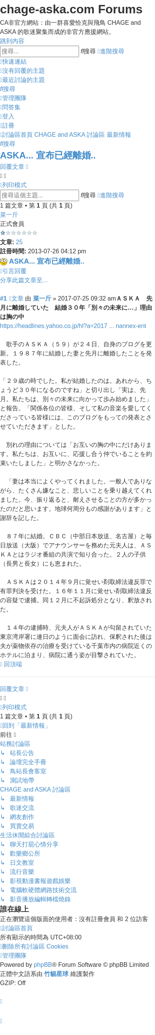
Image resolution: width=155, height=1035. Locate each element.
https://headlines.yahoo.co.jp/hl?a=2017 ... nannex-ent (73, 326)
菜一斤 (9, 214)
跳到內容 (12, 41)
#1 (3, 298)
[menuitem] (22, 70)
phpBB (43, 964)
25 (19, 242)
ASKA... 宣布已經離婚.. (48, 155)
